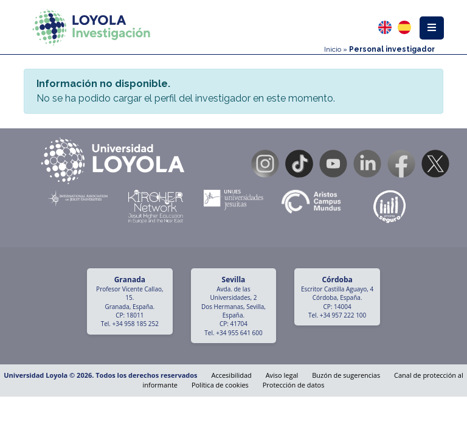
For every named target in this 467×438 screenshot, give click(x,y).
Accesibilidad (231, 375)
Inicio (332, 49)
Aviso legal (282, 375)
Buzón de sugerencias (346, 375)
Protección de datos (294, 384)
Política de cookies (220, 384)
